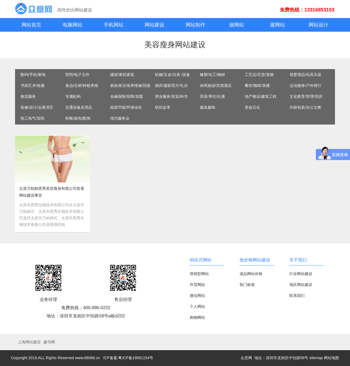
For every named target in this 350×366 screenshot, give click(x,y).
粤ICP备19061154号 (135, 358)
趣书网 (49, 342)
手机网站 (113, 25)
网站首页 (31, 25)
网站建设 (154, 25)
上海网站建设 (29, 342)
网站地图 (331, 358)
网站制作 (195, 25)
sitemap (316, 358)
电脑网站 (72, 25)
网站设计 (318, 25)
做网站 (236, 25)
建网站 (277, 25)
